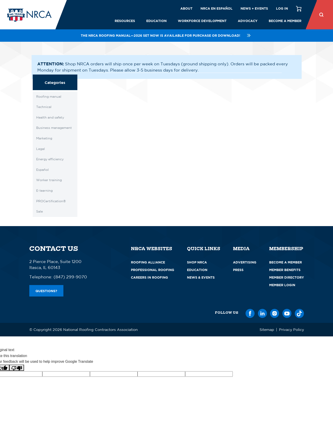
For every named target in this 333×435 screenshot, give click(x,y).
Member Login (282, 285)
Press (238, 270)
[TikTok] (299, 312)
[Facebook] (250, 312)
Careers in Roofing (149, 277)
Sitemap (267, 329)
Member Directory (286, 277)
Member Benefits (285, 270)
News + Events (254, 8)
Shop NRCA (197, 262)
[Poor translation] (16, 368)
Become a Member (285, 21)
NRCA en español (216, 8)
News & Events (201, 277)
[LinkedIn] (262, 312)
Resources (125, 21)
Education (156, 21)
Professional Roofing (152, 270)
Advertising (244, 262)
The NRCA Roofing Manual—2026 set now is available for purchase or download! (166, 35)
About (186, 8)
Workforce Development (202, 21)
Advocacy (247, 21)
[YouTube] (287, 312)
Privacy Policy (291, 329)
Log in (282, 8)
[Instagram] (274, 312)
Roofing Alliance (148, 262)
